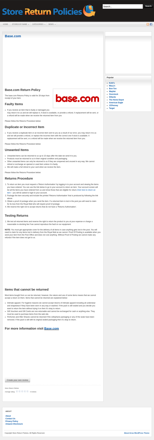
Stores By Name (19, 24)
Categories (37, 24)
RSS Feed (148, 24)
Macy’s (112, 86)
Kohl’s (112, 83)
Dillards (112, 97)
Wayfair (112, 91)
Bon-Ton (113, 89)
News (51, 24)
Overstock (113, 94)
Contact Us (10, 419)
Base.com (13, 36)
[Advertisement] (53, 63)
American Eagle (116, 103)
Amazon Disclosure (14, 424)
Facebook (151, 24)
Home (5, 24)
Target (112, 108)
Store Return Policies (49, 10)
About (8, 416)
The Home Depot (116, 100)
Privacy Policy (11, 421)
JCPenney (113, 105)
